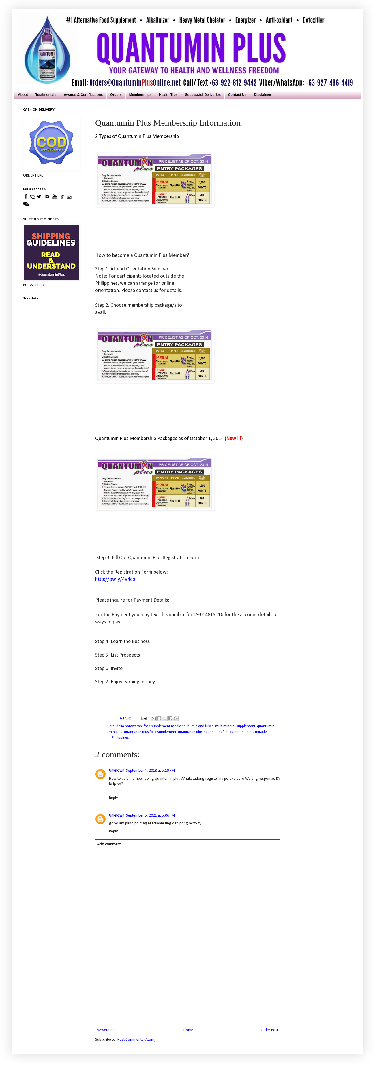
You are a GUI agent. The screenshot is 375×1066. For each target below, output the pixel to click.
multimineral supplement (235, 726)
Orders (115, 95)
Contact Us (237, 95)
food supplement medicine (165, 726)
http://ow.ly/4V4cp (115, 579)
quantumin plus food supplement (150, 732)
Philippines (120, 737)
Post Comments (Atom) (136, 1039)
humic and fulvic (200, 726)
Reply (113, 798)
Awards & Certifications (83, 95)
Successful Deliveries (202, 95)
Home (188, 1030)
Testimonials (45, 95)
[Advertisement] (187, 1001)
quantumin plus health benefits (203, 732)
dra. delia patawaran (125, 726)
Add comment (109, 844)
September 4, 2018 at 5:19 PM (150, 771)
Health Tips (168, 95)
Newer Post (106, 1030)
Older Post (269, 1030)
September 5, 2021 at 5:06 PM (150, 815)
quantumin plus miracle (248, 732)
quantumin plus (109, 732)
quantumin (265, 726)
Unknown (116, 771)
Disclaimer (262, 95)
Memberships (140, 95)
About (23, 95)
